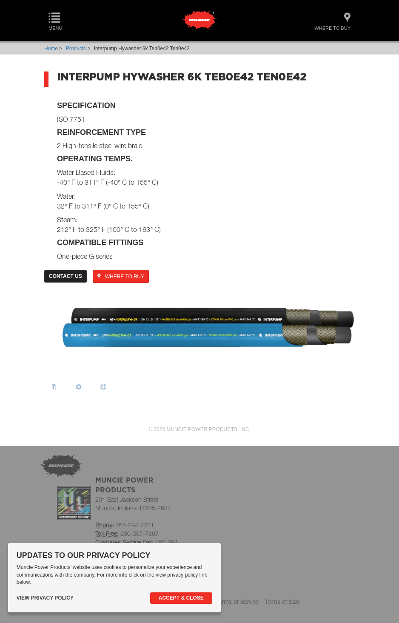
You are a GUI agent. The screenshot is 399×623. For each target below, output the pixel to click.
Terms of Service (238, 601)
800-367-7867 (139, 533)
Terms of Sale (282, 601)
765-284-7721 (135, 525)
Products (76, 48)
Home (51, 48)
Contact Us (65, 276)
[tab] (56, 387)
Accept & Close (181, 598)
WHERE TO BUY (120, 277)
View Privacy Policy (45, 598)
